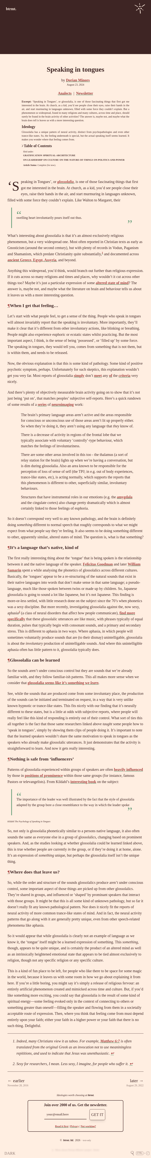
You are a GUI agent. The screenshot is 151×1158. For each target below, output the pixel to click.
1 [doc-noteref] (102, 252)
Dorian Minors (78, 80)
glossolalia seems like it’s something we (63, 683)
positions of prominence (44, 775)
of (110, 375)
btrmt (91, 1095)
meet (98, 375)
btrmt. (11, 9)
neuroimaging (63, 404)
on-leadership (33, 160)
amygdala (124, 497)
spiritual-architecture (59, 155)
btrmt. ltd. (68, 1140)
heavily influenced (128, 769)
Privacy (74, 1126)
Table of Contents (37, 146)
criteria (124, 375)
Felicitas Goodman (98, 564)
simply (79, 375)
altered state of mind (112, 283)
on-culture (51, 160)
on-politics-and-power (109, 160)
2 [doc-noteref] (19, 611)
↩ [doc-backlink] (112, 1053)
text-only (87, 1140)
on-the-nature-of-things (76, 160)
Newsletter (84, 93)
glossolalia (65, 182)
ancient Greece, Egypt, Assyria (31, 260)
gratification (32, 155)
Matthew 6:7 (110, 1041)
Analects (65, 93)
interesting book (83, 782)
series (42, 404)
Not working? (88, 1126)
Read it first (61, 1126)
